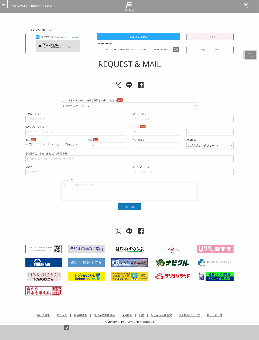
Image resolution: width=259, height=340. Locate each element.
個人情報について (189, 315)
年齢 (90, 140)
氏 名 (136, 127)
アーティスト (140, 113)
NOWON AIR (250, 55)
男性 (31, 144)
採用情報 (127, 315)
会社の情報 (43, 315)
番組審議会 (80, 315)
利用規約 (75, 37)
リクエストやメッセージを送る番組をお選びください (89, 100)
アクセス (61, 315)
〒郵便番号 (138, 140)
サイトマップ (214, 315)
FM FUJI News (138, 36)
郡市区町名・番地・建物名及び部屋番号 (46, 153)
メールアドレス (141, 166)
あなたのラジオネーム (37, 127)
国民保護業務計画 (104, 315)
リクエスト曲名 (33, 113)
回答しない (71, 144)
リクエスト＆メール (210, 49)
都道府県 (191, 140)
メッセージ (67, 180)
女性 (42, 144)
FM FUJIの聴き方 (210, 36)
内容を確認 (129, 206)
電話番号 (30, 166)
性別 (27, 140)
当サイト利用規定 (161, 315)
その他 (55, 144)
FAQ (141, 315)
